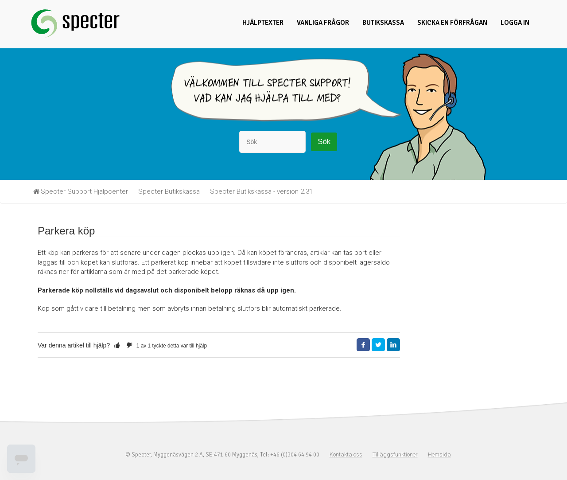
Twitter (378, 344)
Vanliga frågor (323, 23)
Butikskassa (383, 23)
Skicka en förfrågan (452, 23)
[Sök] (272, 142)
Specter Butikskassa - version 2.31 (261, 191)
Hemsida (439, 454)
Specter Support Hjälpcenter (84, 191)
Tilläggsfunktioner (395, 454)
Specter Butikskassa (169, 191)
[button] (117, 345)
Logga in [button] (515, 23)
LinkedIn (393, 344)
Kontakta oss (346, 454)
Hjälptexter (263, 23)
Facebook (363, 344)
